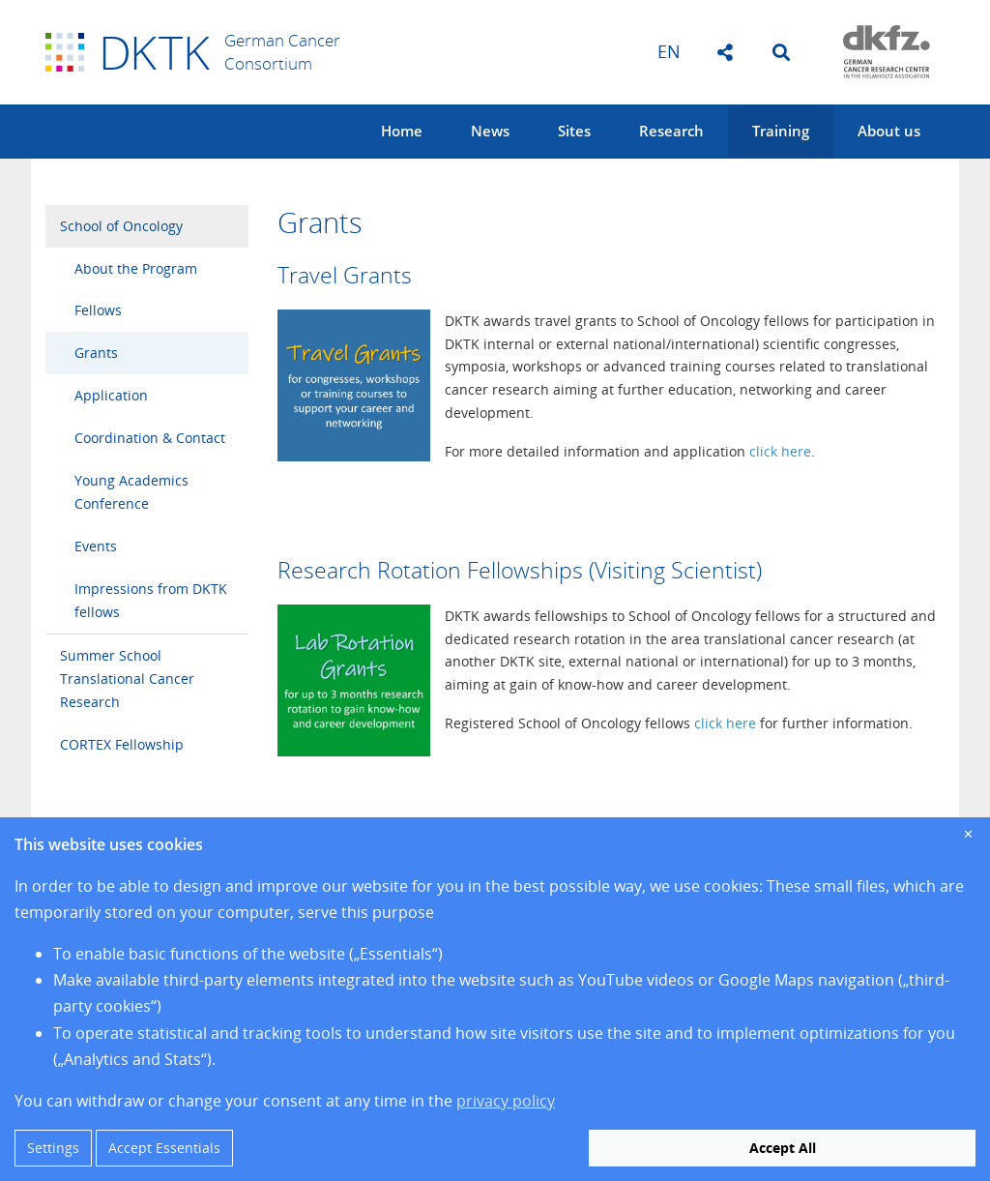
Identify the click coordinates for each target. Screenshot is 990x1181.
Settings (53, 1147)
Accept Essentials (164, 1147)
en (669, 51)
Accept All (782, 1147)
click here (780, 451)
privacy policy (505, 1100)
